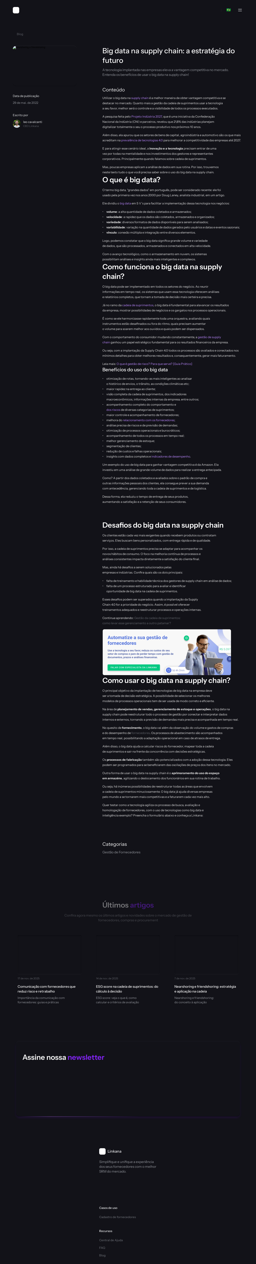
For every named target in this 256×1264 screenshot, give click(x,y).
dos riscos (113, 410)
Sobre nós (182, 1154)
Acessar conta (184, 1205)
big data (125, 203)
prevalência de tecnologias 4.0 (142, 140)
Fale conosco (184, 1197)
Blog (140, 1173)
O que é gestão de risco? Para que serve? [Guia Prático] (154, 364)
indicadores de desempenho (170, 456)
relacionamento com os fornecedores (148, 420)
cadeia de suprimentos (137, 305)
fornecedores (140, 733)
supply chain (140, 98)
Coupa (141, 1205)
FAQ (140, 1166)
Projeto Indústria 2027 (146, 116)
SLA (215, 1214)
